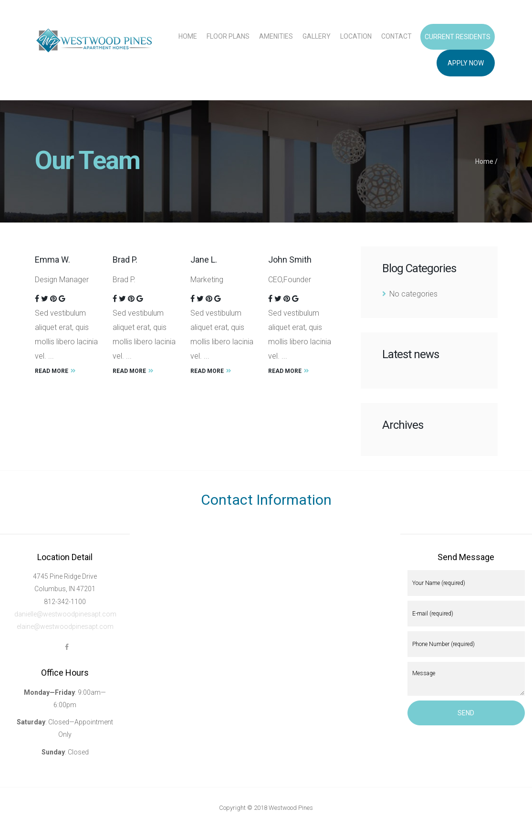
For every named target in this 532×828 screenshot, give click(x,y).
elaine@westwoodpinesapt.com (65, 626)
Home (187, 36)
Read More (55, 371)
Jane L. (203, 260)
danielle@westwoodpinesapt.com (65, 614)
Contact (396, 36)
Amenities (276, 36)
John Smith (290, 260)
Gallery (317, 36)
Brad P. (125, 260)
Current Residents (457, 37)
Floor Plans (228, 36)
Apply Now (466, 63)
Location (356, 36)
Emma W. (52, 260)
